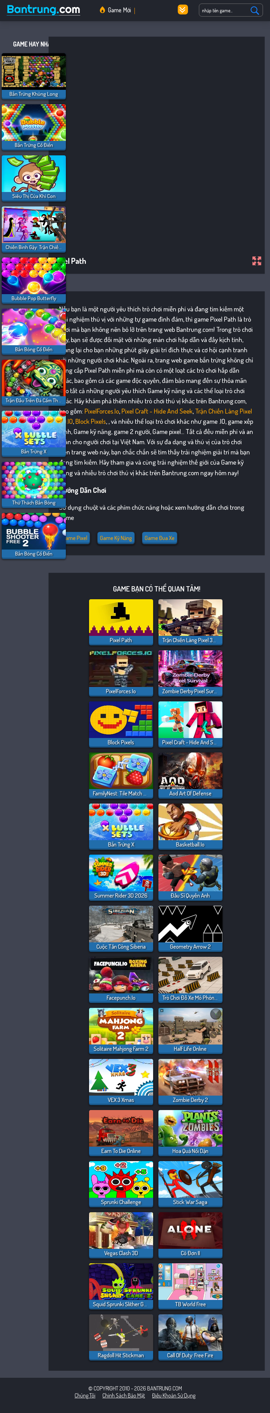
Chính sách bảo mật (123, 1395)
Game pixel (74, 537)
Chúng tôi (85, 1395)
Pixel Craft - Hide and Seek (157, 411)
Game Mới (119, 10)
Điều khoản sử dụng (173, 1395)
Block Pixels (90, 421)
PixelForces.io (101, 411)
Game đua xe (160, 537)
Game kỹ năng (116, 537)
